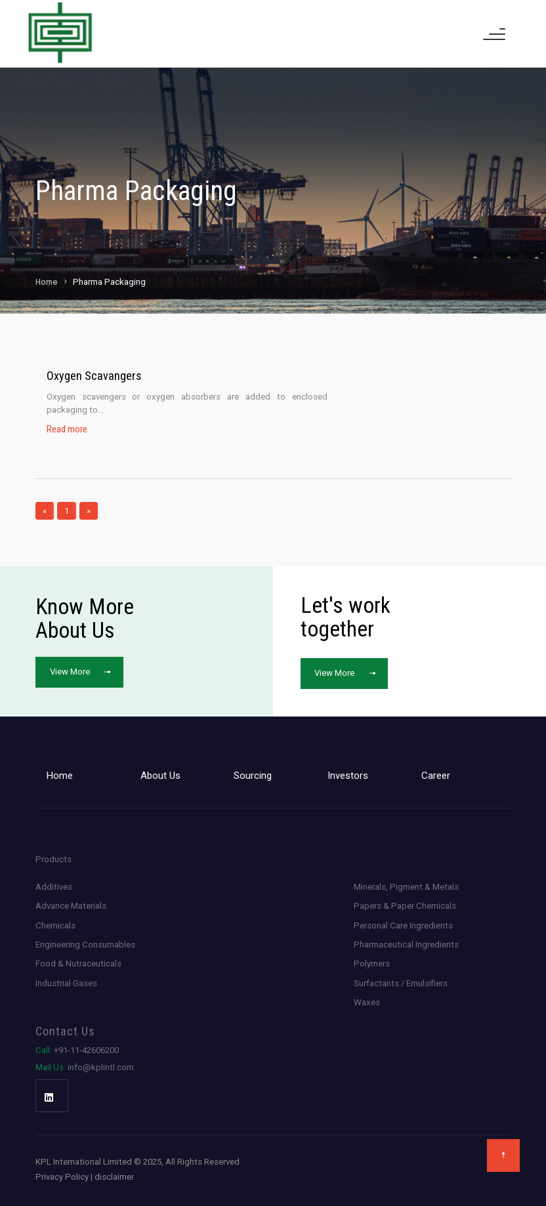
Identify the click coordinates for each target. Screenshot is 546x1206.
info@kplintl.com (84, 1067)
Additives (53, 887)
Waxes (367, 1002)
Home (46, 282)
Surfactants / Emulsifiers (401, 983)
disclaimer (114, 1177)
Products (53, 859)
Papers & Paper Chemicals (405, 906)
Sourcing (253, 775)
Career (435, 775)
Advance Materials (70, 906)
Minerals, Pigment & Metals (406, 887)
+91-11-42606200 (77, 1050)
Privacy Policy (62, 1177)
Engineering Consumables (85, 944)
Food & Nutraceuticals (78, 963)
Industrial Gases (66, 983)
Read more (67, 429)
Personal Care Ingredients (403, 925)
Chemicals (55, 925)
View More (70, 671)
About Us (160, 775)
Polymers (372, 963)
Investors (347, 775)
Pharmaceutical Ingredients (406, 944)
